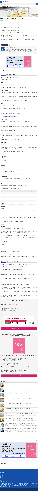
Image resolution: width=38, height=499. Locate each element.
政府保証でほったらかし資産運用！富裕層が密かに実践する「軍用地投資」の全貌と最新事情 (19, 413)
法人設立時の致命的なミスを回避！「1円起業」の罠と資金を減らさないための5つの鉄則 (19, 388)
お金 (8, 6)
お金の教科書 (5, 1)
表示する (7, 70)
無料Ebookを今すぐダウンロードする (19, 375)
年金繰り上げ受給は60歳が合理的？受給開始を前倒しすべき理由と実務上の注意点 (18, 403)
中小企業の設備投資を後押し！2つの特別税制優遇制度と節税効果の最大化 (16, 393)
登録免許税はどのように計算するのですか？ (11, 254)
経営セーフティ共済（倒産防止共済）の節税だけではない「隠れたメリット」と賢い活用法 (19, 418)
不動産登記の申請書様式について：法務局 (8, 133)
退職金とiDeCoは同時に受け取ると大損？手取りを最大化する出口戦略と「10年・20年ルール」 (20, 423)
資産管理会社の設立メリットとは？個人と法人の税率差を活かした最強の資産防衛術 (18, 408)
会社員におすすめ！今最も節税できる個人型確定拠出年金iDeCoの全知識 (14, 465)
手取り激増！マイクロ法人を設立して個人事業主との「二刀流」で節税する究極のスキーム (19, 398)
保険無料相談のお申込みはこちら (19, 328)
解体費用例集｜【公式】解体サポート (9, 116)
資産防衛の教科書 (3, 6)
